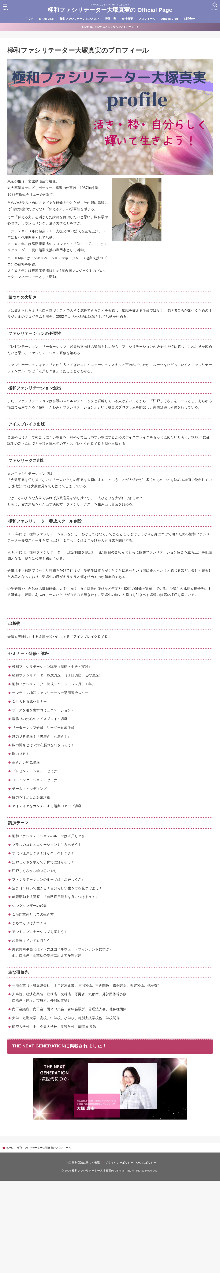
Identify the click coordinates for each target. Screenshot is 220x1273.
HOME (10, 1147)
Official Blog (169, 18)
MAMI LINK (46, 18)
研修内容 (110, 18)
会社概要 (127, 18)
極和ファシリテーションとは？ (80, 18)
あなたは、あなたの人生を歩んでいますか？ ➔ (110, 26)
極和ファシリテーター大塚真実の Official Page (110, 10)
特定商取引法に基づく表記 (83, 1162)
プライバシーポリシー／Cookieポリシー (130, 1162)
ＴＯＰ (29, 18)
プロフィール (146, 18)
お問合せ (189, 18)
